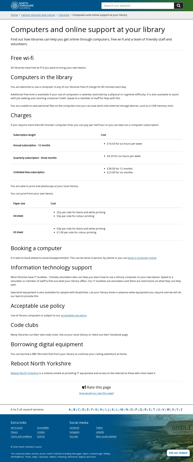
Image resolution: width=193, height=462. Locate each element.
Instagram (74, 432)
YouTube (74, 436)
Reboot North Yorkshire (24, 373)
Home (14, 15)
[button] (178, 453)
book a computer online (142, 258)
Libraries (64, 15)
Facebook (74, 427)
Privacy (14, 432)
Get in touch (17, 427)
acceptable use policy (74, 315)
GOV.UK (41, 436)
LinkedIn (100, 432)
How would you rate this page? (96, 393)
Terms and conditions (21, 436)
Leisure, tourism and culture (38, 15)
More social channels (106, 436)
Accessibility (43, 427)
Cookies (41, 432)
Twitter (99, 427)
